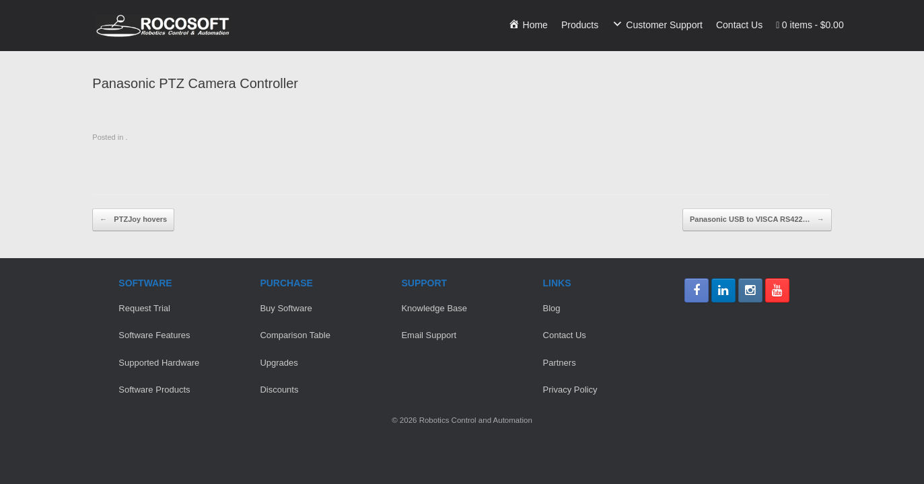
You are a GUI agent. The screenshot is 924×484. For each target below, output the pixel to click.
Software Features (154, 335)
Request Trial (144, 308)
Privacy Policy (570, 390)
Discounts (279, 390)
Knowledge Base (434, 308)
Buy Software (286, 308)
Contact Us (739, 24)
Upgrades (278, 363)
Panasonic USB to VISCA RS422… (757, 220)
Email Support (428, 335)
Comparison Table (295, 335)
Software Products (154, 390)
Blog (552, 308)
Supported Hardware (158, 363)
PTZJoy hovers (133, 220)
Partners (559, 363)
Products (579, 24)
